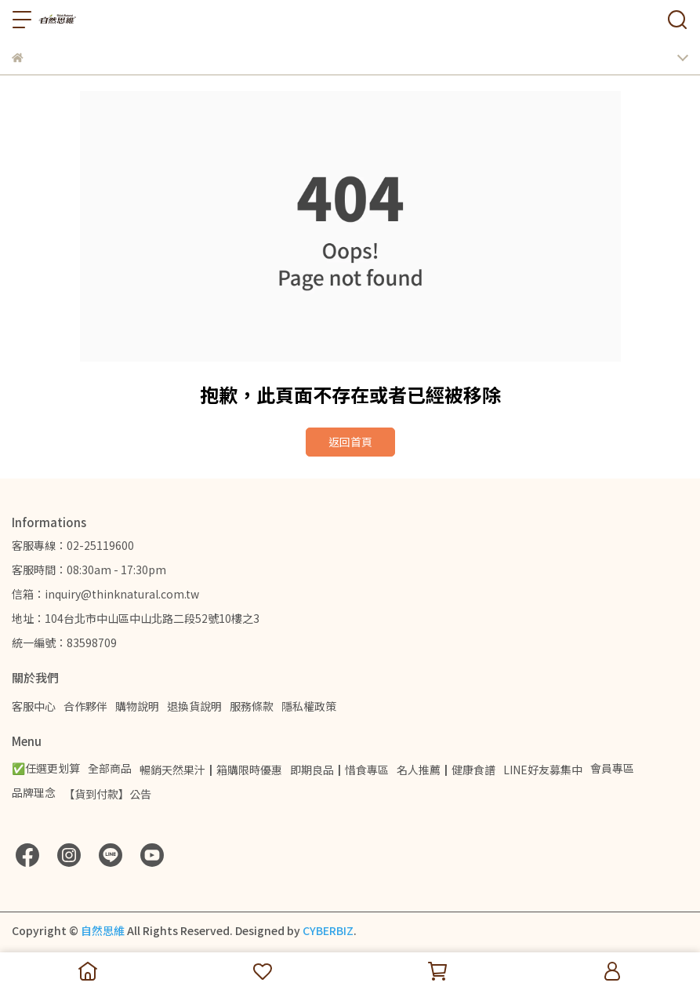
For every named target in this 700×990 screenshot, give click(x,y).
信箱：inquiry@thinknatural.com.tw (105, 594)
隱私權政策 (308, 706)
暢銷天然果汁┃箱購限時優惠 (211, 769)
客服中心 (34, 706)
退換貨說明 (194, 706)
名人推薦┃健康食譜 (446, 769)
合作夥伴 (85, 706)
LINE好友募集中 (542, 769)
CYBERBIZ (328, 930)
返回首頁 (350, 442)
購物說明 (137, 706)
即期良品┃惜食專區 (339, 769)
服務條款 (252, 706)
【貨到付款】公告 (107, 794)
